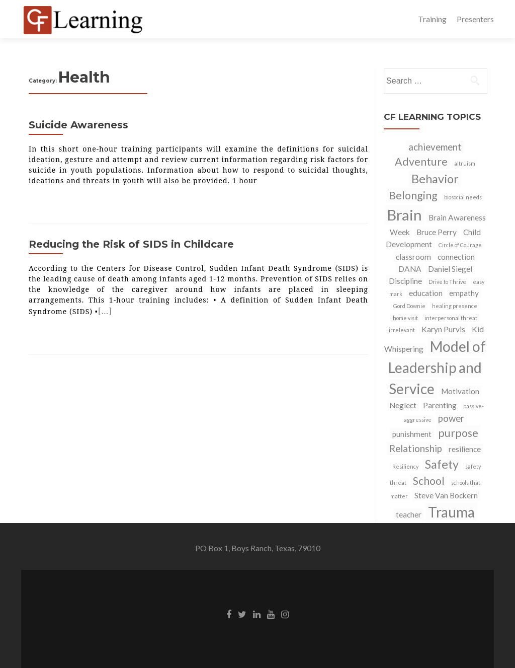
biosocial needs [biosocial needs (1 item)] (463, 197)
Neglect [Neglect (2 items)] (402, 405)
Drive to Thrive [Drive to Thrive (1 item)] (447, 281)
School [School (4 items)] (429, 480)
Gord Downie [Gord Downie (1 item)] (409, 306)
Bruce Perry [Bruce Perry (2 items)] (436, 232)
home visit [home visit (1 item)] (405, 318)
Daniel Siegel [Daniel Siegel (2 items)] (450, 268)
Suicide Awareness (78, 125)
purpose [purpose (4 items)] (458, 432)
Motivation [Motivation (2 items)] (460, 391)
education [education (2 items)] (426, 293)
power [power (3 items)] (451, 418)
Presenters (475, 19)
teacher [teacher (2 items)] (408, 514)
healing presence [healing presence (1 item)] (454, 306)
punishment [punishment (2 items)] (412, 433)
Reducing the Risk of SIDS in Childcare (131, 244)
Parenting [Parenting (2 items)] (440, 405)
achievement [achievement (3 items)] (435, 147)
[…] (105, 311)
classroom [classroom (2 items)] (413, 256)
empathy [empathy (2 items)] (464, 293)
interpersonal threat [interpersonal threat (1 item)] (450, 318)
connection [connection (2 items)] (456, 256)
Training (432, 19)
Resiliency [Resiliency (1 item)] (405, 466)
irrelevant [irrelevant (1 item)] (402, 330)
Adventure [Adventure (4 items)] (421, 161)
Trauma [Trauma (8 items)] (451, 512)
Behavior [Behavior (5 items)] (435, 179)
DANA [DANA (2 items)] (409, 268)
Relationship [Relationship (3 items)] (415, 448)
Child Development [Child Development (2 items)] (433, 238)
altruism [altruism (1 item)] (464, 163)
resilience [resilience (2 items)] (465, 449)
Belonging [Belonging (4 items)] (413, 195)
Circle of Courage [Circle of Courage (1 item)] (460, 245)
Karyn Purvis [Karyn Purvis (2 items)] (443, 329)
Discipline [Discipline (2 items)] (405, 280)
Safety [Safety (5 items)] (442, 464)
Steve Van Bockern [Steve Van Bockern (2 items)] (446, 495)
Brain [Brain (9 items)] (404, 215)
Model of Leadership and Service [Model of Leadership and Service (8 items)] (437, 367)
